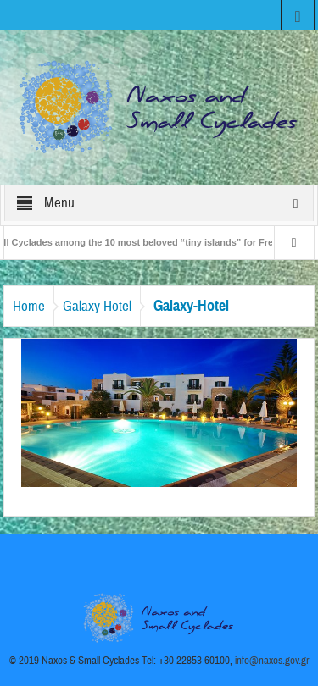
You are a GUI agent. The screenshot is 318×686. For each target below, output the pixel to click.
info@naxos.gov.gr (272, 660)
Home (29, 306)
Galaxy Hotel (97, 306)
